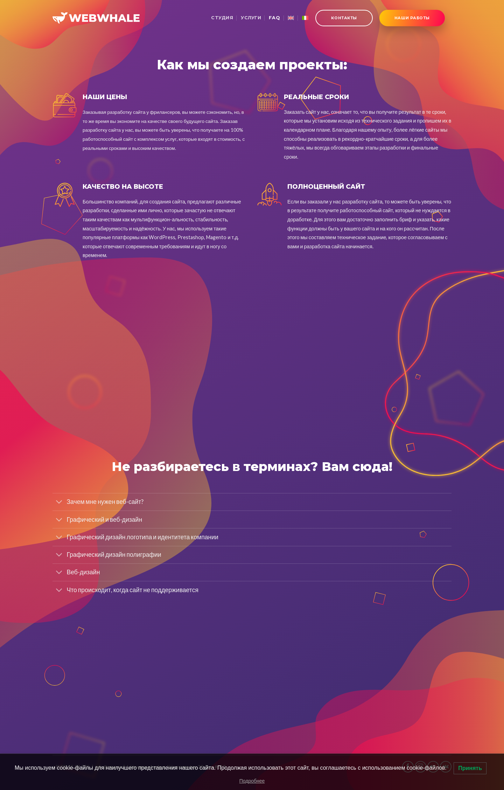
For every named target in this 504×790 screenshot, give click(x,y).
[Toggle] (59, 502)
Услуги (251, 17)
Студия (222, 17)
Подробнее (252, 781)
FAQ (274, 17)
